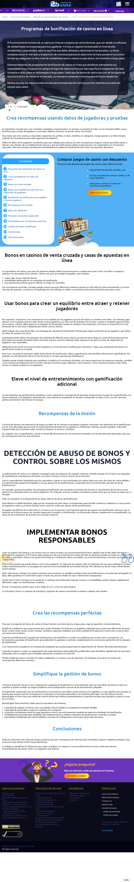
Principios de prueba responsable (23, 216)
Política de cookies (110, 815)
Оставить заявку (76, 776)
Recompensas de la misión (20, 205)
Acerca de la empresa (110, 794)
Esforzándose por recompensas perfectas (27, 221)
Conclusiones (14, 232)
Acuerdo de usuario (109, 808)
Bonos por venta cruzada (19, 184)
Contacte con (107, 801)
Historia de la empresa (110, 797)
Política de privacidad (111, 811)
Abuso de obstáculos (17, 210)
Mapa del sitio (107, 804)
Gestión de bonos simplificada (22, 226)
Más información (16, 237)
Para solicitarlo (99, 192)
